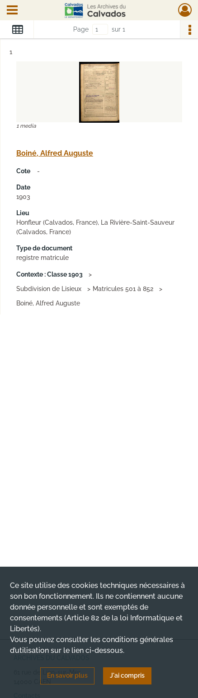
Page (81, 29)
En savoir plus (67, 675)
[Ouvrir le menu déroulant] (12, 10)
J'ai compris (127, 675)
